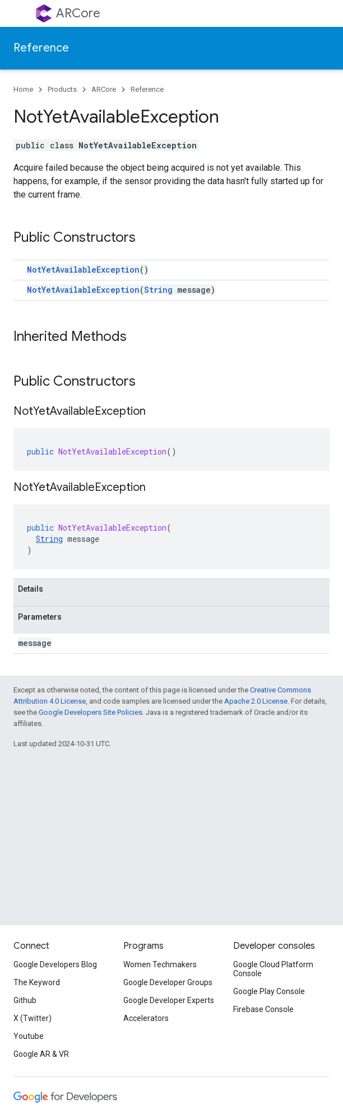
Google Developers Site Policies (90, 712)
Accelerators (146, 1018)
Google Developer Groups (167, 982)
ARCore (78, 13)
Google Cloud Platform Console (273, 969)
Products (62, 89)
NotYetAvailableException (83, 269)
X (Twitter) (32, 1018)
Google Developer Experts (168, 1000)
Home (23, 89)
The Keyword (36, 982)
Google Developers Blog (55, 964)
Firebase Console (263, 1009)
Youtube (28, 1036)
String (158, 289)
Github (24, 1000)
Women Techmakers (160, 964)
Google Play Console (269, 991)
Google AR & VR (41, 1054)
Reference (41, 48)
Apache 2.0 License (256, 701)
